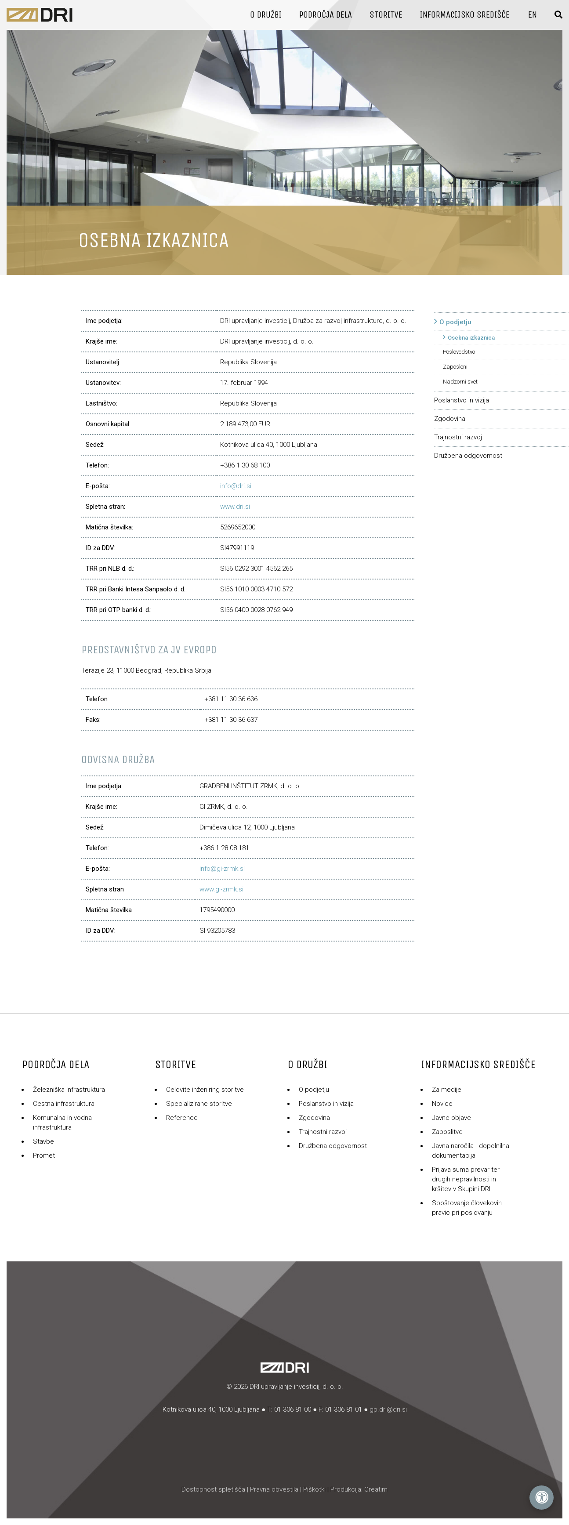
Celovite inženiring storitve (205, 1090)
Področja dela (325, 14)
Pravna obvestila (274, 1489)
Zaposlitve (447, 1132)
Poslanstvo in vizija (461, 400)
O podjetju (455, 322)
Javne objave (451, 1118)
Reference (182, 1118)
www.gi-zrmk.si (221, 889)
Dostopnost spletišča (213, 1489)
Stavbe (43, 1141)
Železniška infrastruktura (69, 1090)
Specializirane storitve (199, 1104)
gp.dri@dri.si (388, 1409)
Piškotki (314, 1489)
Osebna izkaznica (471, 337)
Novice (442, 1104)
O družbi (266, 14)
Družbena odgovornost (468, 456)
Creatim (376, 1489)
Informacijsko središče (465, 14)
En (532, 14)
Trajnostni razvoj (458, 437)
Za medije (446, 1090)
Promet (44, 1155)
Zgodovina (449, 419)
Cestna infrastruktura (63, 1104)
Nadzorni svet (460, 381)
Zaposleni (455, 366)
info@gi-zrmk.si (222, 869)
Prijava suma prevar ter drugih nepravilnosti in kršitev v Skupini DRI (466, 1179)
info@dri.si (235, 486)
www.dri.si (235, 507)
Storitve (386, 14)
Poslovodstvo (459, 351)
